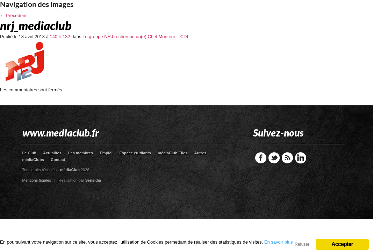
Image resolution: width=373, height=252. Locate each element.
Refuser (302, 244)
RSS (287, 157)
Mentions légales (36, 180)
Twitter (274, 157)
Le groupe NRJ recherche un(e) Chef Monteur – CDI (135, 36)
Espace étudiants (135, 153)
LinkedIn (300, 157)
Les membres (80, 153)
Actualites (52, 153)
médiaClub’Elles (172, 153)
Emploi (106, 153)
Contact (58, 160)
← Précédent (13, 15)
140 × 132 (60, 36)
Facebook (260, 157)
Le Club (29, 153)
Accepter (342, 244)
